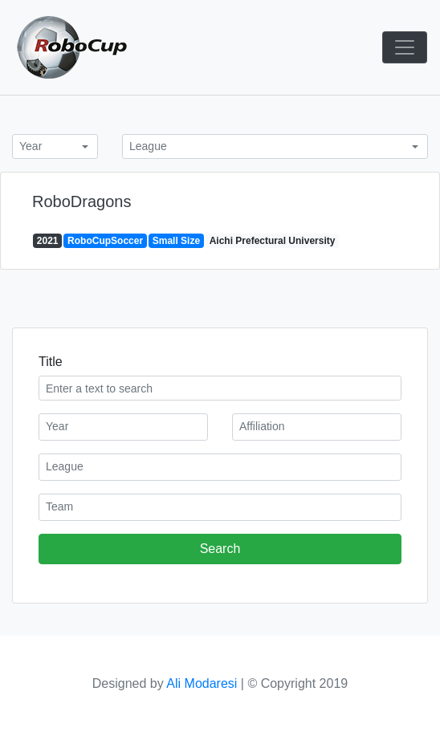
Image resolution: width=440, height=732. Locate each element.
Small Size (176, 240)
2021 (48, 240)
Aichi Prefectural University (273, 240)
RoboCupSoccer (105, 240)
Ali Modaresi (201, 683)
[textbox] (123, 425)
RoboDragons (81, 201)
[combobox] (55, 146)
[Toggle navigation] (404, 47)
